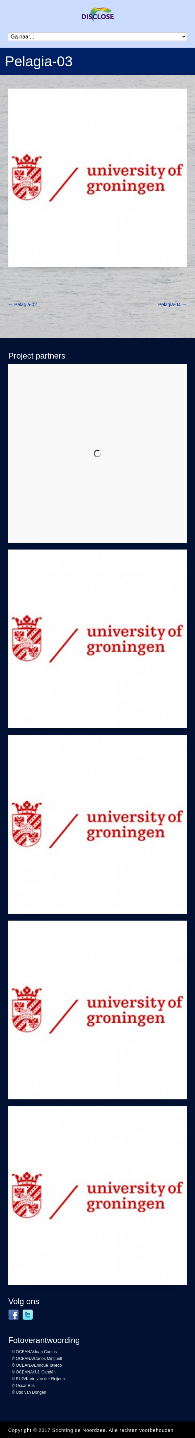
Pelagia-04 (172, 304)
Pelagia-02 (22, 304)
